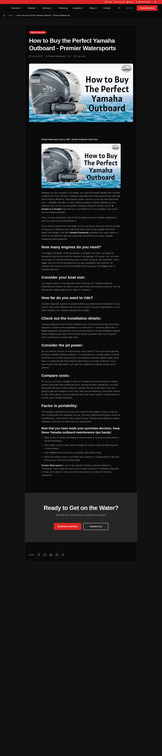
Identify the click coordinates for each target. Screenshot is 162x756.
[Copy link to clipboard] (62, 554)
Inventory (17, 8)
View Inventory (147, 8)
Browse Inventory (67, 526)
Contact (107, 8)
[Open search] (119, 8)
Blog (130, 2)
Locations (78, 8)
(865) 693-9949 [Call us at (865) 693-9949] (143, 2)
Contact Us (96, 526)
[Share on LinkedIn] (50, 554)
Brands (32, 8)
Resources (119, 2)
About (93, 8)
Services (47, 8)
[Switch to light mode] (155, 2)
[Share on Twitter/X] (44, 554)
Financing (63, 8)
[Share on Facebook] (38, 554)
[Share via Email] (56, 554)
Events (108, 2)
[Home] (4, 15)
